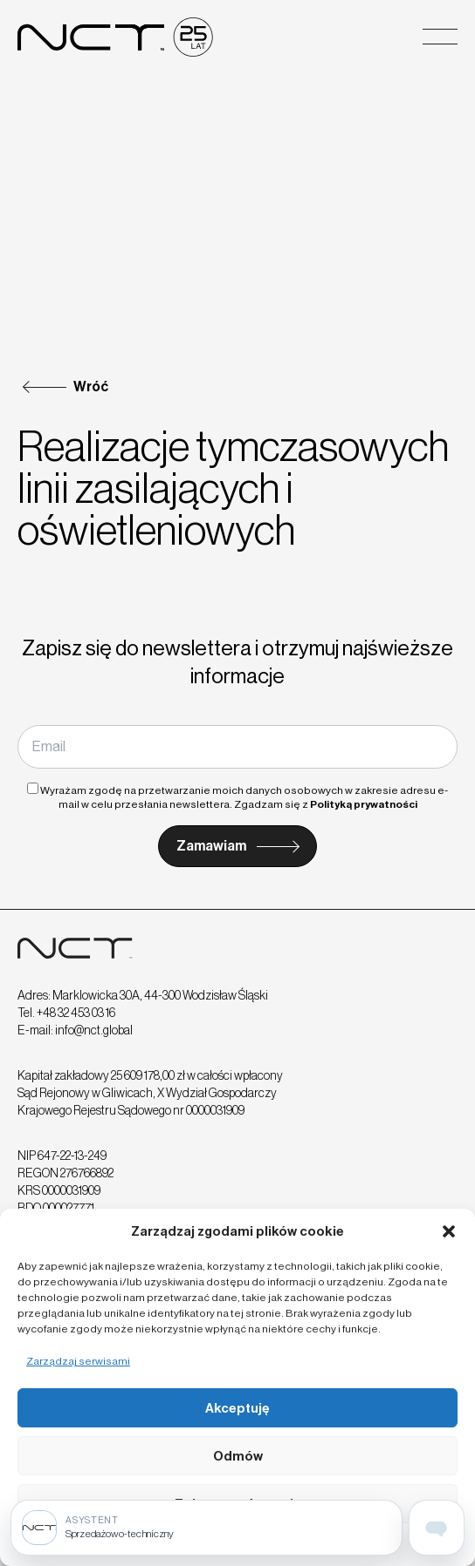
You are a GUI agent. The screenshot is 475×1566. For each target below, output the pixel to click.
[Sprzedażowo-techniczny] (206, 1528)
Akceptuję (237, 1408)
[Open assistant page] (437, 1528)
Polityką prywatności (363, 804)
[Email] (237, 747)
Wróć (90, 386)
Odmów (238, 1456)
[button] (449, 1231)
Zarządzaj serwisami (78, 1361)
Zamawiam (211, 845)
